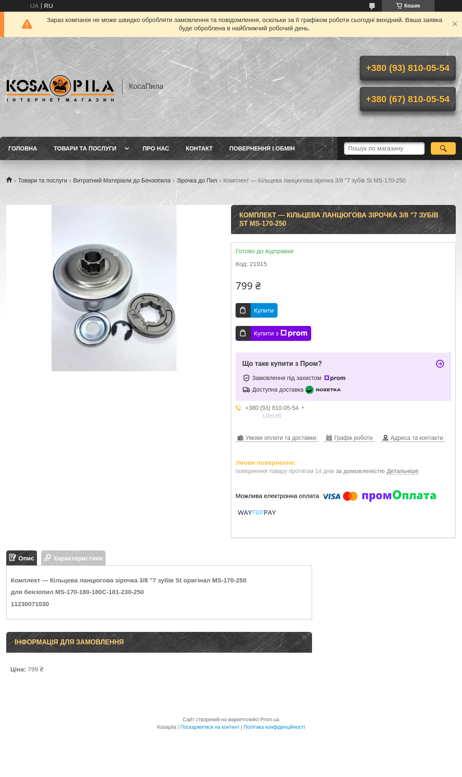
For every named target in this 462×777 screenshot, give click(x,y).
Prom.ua (269, 720)
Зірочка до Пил (197, 180)
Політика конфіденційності (274, 727)
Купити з (280, 333)
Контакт (199, 148)
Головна (22, 148)
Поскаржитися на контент (209, 727)
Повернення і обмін (262, 148)
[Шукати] (443, 148)
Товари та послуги (85, 148)
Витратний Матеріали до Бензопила (121, 180)
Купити (264, 310)
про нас (156, 148)
